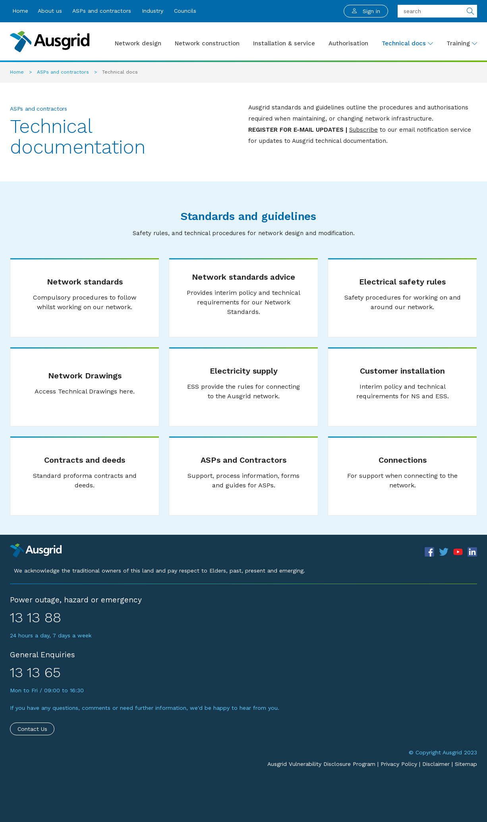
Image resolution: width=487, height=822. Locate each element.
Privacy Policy (399, 764)
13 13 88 (35, 617)
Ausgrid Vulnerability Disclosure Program (321, 764)
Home (20, 11)
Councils (185, 11)
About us (50, 11)
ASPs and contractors (101, 11)
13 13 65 (35, 672)
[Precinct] (36, 550)
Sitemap (466, 764)
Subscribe (363, 129)
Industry (152, 11)
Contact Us (32, 729)
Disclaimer (436, 764)
